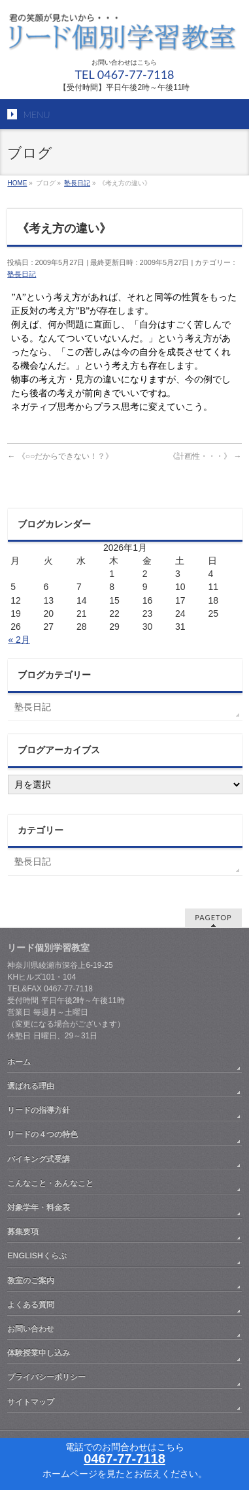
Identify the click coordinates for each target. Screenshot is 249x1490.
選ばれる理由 (30, 1086)
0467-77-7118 (124, 1458)
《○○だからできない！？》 (60, 456)
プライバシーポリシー (46, 1377)
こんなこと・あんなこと (50, 1183)
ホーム (19, 1061)
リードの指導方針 (38, 1110)
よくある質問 (30, 1304)
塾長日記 (21, 274)
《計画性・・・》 (205, 456)
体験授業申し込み (38, 1353)
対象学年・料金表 (38, 1207)
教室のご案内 (30, 1280)
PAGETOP (213, 917)
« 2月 (18, 639)
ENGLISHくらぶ (36, 1255)
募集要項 (23, 1231)
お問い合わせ (30, 1328)
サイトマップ (30, 1401)
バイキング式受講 (38, 1159)
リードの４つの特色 (42, 1134)
